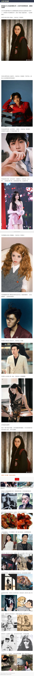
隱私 (9, 674)
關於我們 (1, 674)
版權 (10, 674)
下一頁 (17, 479)
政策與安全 (5, 674)
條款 (7, 674)
